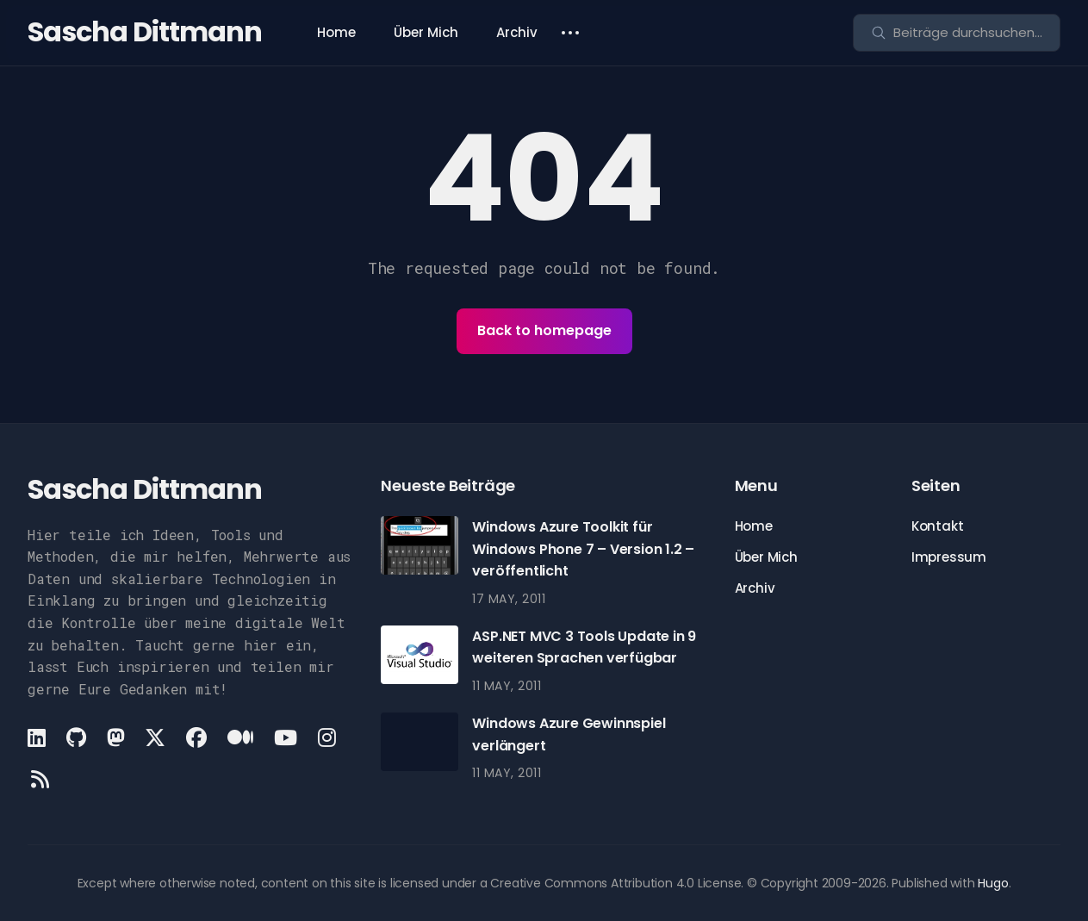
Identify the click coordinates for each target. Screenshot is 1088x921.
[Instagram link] (326, 737)
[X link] (155, 737)
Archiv (517, 32)
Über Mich (426, 32)
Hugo (993, 883)
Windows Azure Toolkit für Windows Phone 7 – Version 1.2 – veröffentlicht (583, 549)
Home (336, 32)
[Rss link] (40, 779)
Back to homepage (544, 330)
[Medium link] (240, 737)
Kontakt (937, 526)
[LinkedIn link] (38, 737)
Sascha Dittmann (145, 31)
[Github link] (76, 737)
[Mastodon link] (115, 737)
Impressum (948, 557)
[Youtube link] (285, 737)
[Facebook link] (196, 737)
